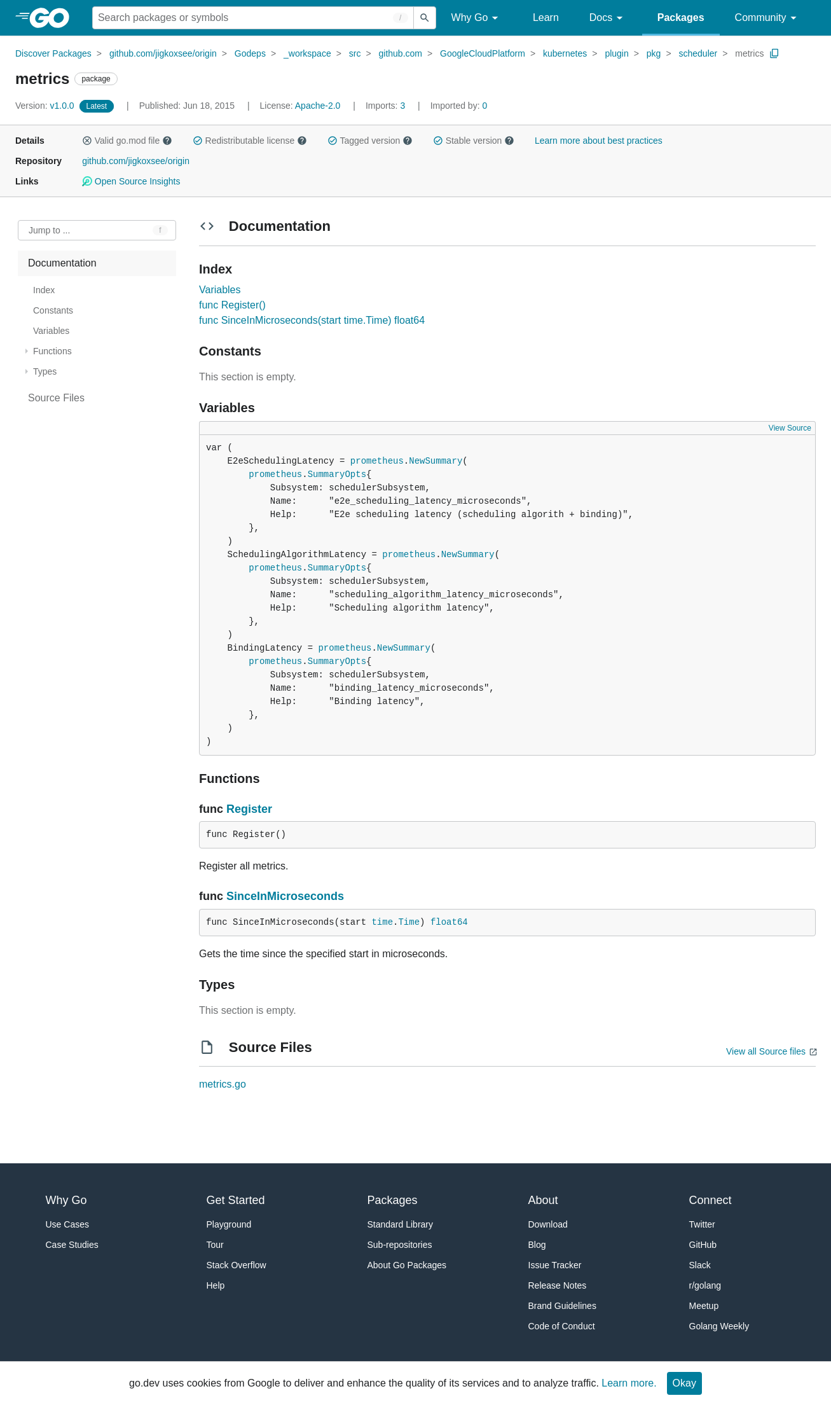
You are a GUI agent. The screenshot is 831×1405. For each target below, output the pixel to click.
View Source (790, 428)
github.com (400, 53)
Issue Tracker (555, 1265)
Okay (684, 1383)
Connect (710, 1200)
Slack (700, 1265)
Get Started (236, 1200)
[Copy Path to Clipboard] (774, 53)
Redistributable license (250, 140)
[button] (87, 140)
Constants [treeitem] (53, 310)
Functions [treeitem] (52, 351)
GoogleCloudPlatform (482, 53)
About (543, 1200)
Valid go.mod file (127, 140)
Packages (680, 17)
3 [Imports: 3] (387, 105)
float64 (449, 922)
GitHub (703, 1245)
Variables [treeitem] (51, 331)
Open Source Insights (131, 181)
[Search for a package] (253, 17)
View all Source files (766, 1051)
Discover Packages (53, 53)
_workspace (307, 53)
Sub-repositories (399, 1245)
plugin (616, 53)
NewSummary (435, 461)
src (355, 53)
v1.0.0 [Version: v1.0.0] (46, 105)
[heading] (53, 18)
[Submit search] (424, 17)
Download (548, 1224)
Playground (229, 1224)
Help (216, 1285)
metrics (749, 53)
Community (767, 18)
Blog (537, 1245)
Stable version (473, 140)
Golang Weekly (719, 1326)
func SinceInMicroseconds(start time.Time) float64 (312, 320)
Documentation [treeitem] (62, 263)
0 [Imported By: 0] (459, 105)
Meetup (704, 1306)
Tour (215, 1245)
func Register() (232, 305)
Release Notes (557, 1285)
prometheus (377, 461)
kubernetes (565, 53)
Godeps (250, 53)
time (382, 922)
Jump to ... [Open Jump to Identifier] (49, 230)
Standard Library (400, 1224)
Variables (220, 289)
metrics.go (222, 1084)
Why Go (476, 18)
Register (249, 809)
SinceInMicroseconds (285, 896)
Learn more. (628, 1383)
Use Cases (67, 1224)
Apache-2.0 (318, 105)
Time (409, 922)
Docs (608, 18)
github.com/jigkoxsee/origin (163, 53)
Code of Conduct (561, 1326)
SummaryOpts (337, 474)
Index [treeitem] (44, 290)
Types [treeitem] (45, 371)
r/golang (705, 1285)
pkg (654, 53)
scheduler (697, 53)
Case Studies (72, 1245)
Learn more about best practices (599, 140)
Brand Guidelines (562, 1306)
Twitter (702, 1224)
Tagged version (370, 140)
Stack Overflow (236, 1265)
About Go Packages (407, 1265)
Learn (546, 17)
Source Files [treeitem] (56, 397)
